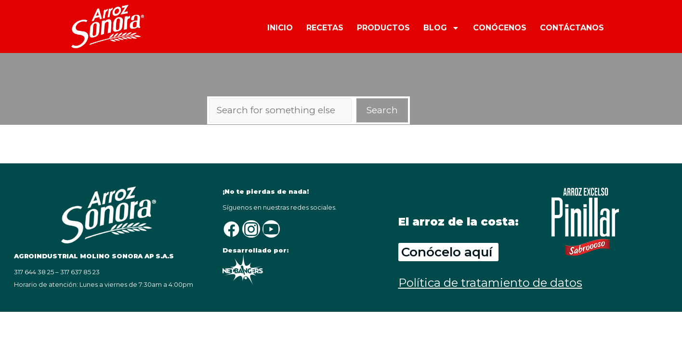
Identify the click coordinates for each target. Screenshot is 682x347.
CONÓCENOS (499, 27)
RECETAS (324, 27)
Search (382, 110)
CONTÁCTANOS (572, 27)
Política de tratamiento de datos (490, 283)
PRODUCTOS (383, 27)
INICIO (280, 27)
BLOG (441, 27)
